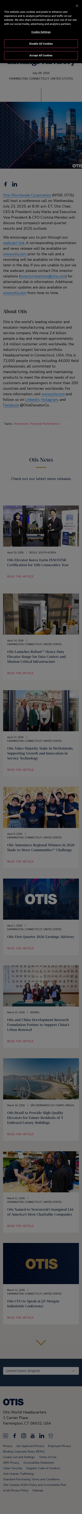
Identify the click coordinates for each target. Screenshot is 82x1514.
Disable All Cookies (41, 43)
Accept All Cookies (40, 55)
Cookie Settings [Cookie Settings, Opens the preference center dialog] (41, 32)
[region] (41, 31)
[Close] (77, 5)
